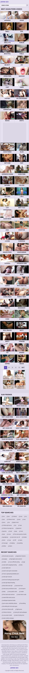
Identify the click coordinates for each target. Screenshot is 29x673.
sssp (10, 540)
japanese (19, 528)
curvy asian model (7, 615)
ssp (24, 519)
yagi (24, 562)
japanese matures (21, 556)
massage (5, 543)
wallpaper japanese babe (9, 600)
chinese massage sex (8, 528)
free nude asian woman (9, 594)
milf (15, 540)
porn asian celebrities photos (10, 603)
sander (22, 591)
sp (15, 525)
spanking (20, 543)
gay (16, 531)
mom (21, 531)
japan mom (16, 522)
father (4, 546)
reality (4, 562)
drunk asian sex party (8, 556)
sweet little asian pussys (9, 597)
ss (26, 516)
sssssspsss (23, 588)
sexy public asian (13, 591)
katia (21, 565)
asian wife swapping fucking (10, 565)
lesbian (25, 537)
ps (9, 522)
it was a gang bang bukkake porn (11, 573)
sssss (9, 534)
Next (23, 367)
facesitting (23, 603)
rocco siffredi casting (14, 562)
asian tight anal (7, 567)
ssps (20, 525)
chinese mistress (7, 612)
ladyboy (13, 543)
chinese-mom (11, 519)
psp (4, 534)
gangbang (5, 537)
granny (4, 531)
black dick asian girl (7, 585)
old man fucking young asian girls (11, 579)
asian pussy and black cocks (10, 588)
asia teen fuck (19, 585)
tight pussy (19, 609)
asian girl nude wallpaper (21, 612)
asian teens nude (22, 594)
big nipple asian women (16, 559)
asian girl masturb (7, 576)
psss (4, 522)
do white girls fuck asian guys (10, 606)
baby (4, 591)
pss (9, 516)
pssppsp (5, 559)
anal (11, 531)
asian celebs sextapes (8, 618)
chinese (15, 516)
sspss (20, 540)
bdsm (10, 546)
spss (19, 519)
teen (4, 540)
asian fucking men (19, 615)
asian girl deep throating (9, 582)
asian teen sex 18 (15, 537)
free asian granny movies (20, 534)
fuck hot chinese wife (8, 609)
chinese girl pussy (7, 525)
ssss (21, 516)
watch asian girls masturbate (10, 570)
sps (4, 519)
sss (4, 516)
